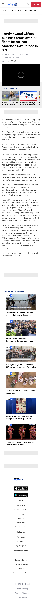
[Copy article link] (15, 61)
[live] (36, 4)
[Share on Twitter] (12, 61)
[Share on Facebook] (9, 61)
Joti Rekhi (5, 54)
